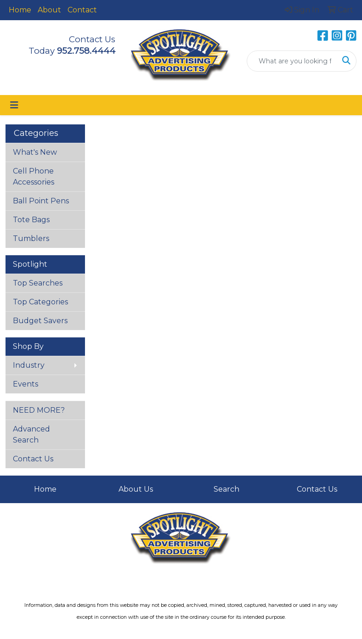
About (49, 10)
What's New (35, 152)
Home (20, 10)
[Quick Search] (292, 61)
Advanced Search (31, 434)
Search (226, 489)
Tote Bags (31, 219)
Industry (29, 365)
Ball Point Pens (41, 200)
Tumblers (31, 238)
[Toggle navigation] (14, 105)
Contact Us (33, 458)
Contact (82, 10)
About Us (136, 489)
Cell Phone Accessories (33, 176)
